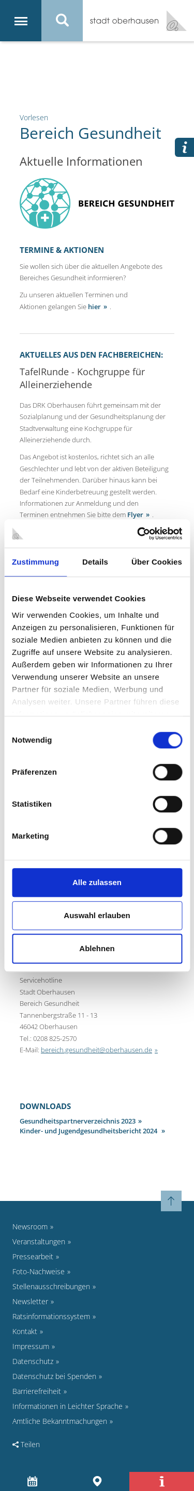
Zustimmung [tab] (35, 561)
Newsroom (30, 1226)
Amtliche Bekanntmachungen (59, 1421)
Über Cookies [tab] (156, 561)
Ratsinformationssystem (51, 1316)
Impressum (30, 1346)
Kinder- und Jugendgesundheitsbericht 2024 (89, 1130)
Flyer (135, 514)
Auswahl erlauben (97, 915)
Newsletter (30, 1301)
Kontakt (24, 1331)
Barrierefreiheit (36, 1391)
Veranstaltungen (38, 1241)
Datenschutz (32, 1361)
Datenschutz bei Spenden (54, 1376)
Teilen (26, 1444)
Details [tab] (95, 561)
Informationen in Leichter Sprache (67, 1406)
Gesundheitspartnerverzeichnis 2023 (78, 1121)
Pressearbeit (32, 1256)
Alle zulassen (97, 882)
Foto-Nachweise (38, 1271)
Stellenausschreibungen (51, 1286)
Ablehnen (96, 948)
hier (94, 306)
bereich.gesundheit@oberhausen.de (96, 1049)
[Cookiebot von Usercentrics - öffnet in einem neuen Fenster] (138, 533)
